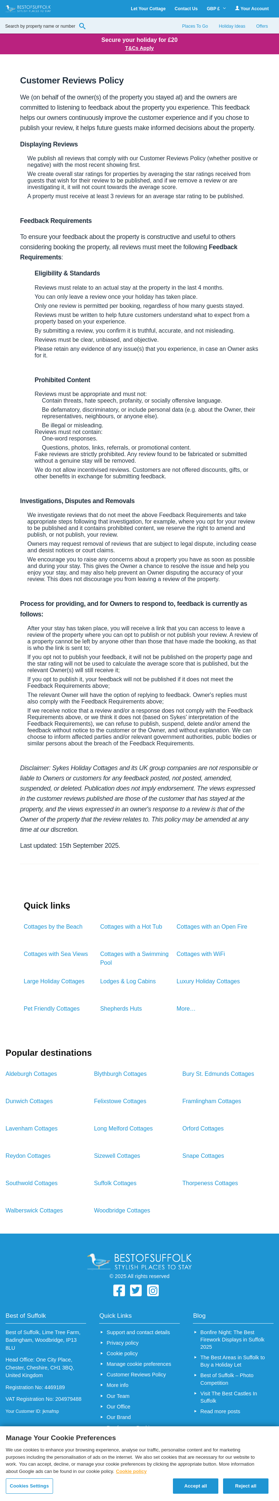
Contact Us (186, 8)
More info (118, 1385)
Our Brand (119, 1417)
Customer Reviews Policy (136, 1374)
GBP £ (216, 8)
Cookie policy (122, 1353)
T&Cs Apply (139, 48)
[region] (139, 1463)
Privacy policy (123, 1343)
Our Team (118, 1396)
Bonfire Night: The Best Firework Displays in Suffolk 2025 (232, 1339)
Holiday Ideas (232, 26)
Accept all (195, 1486)
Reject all (245, 1486)
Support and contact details (138, 1332)
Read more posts (220, 1411)
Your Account (251, 8)
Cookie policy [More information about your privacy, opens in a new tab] (131, 1471)
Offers (262, 26)
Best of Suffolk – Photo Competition (227, 1379)
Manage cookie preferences (139, 1364)
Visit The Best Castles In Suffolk (229, 1397)
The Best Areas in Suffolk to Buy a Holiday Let (233, 1361)
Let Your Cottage (148, 8)
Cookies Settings (29, 1486)
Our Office (118, 1407)
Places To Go (195, 26)
